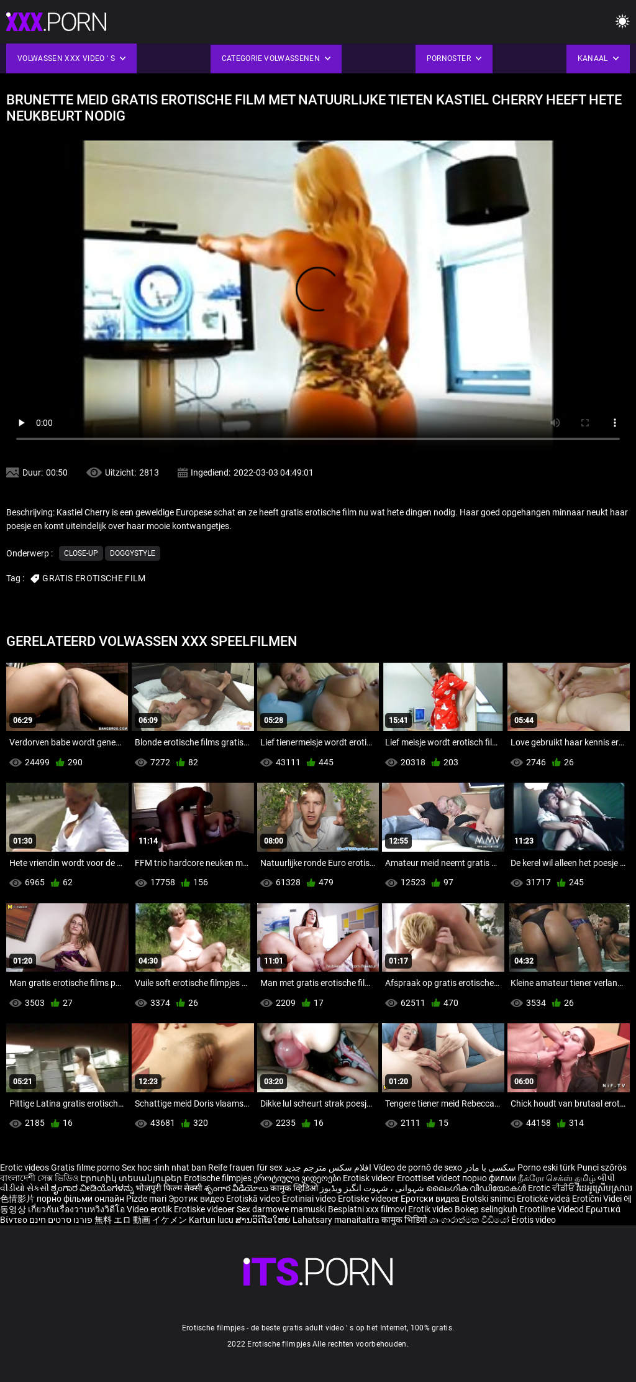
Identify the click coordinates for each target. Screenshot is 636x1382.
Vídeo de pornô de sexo (417, 1167)
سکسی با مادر (490, 1167)
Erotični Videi (598, 1199)
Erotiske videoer (369, 1199)
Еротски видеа (431, 1199)
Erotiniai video (310, 1199)
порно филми (489, 1178)
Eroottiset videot (429, 1178)
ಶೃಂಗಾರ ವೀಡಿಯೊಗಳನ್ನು (93, 1188)
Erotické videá (544, 1199)
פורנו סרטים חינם (61, 1220)
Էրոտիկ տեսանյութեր (132, 1178)
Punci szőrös (602, 1167)
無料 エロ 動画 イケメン (140, 1220)
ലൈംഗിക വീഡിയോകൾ (477, 1188)
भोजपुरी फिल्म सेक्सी (168, 1188)
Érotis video (533, 1220)
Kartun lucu (212, 1220)
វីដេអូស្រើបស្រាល (604, 1188)
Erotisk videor (370, 1178)
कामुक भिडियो (405, 1220)
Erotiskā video (254, 1199)
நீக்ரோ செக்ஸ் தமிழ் (557, 1178)
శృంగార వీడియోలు (237, 1188)
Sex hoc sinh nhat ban (164, 1167)
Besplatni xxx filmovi (367, 1209)
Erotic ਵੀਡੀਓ (552, 1188)
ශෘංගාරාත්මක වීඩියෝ (470, 1220)
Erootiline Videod (552, 1209)
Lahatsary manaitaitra (337, 1220)
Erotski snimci (489, 1199)
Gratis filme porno (85, 1167)
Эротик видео (197, 1199)
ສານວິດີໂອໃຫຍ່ (264, 1220)
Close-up (81, 553)
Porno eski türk (546, 1167)
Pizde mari (146, 1199)
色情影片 (18, 1199)
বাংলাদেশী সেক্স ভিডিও (39, 1178)
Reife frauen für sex (245, 1167)
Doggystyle (132, 553)
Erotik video (431, 1209)
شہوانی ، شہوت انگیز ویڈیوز (373, 1188)
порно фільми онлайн (80, 1199)
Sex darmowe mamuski (281, 1209)
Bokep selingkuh (486, 1209)
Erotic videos (25, 1167)
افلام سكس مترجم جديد (327, 1167)
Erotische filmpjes (218, 1178)
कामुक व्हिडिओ (295, 1188)
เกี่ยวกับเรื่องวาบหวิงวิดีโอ (77, 1209)
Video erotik (150, 1209)
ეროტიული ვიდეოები (298, 1178)
